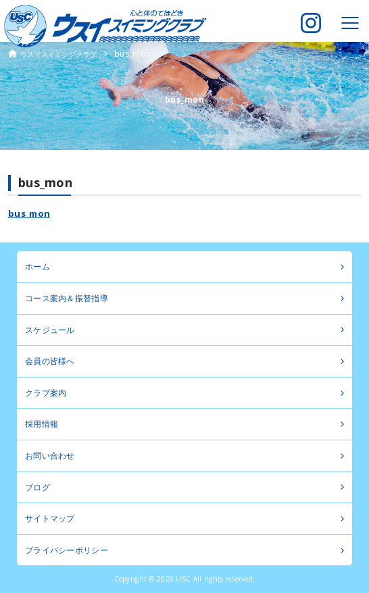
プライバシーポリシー (66, 550)
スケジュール (50, 330)
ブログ (37, 487)
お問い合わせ (50, 455)
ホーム (37, 266)
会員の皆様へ (50, 361)
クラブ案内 (45, 392)
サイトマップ (50, 518)
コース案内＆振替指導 (66, 298)
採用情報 (41, 424)
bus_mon (29, 213)
